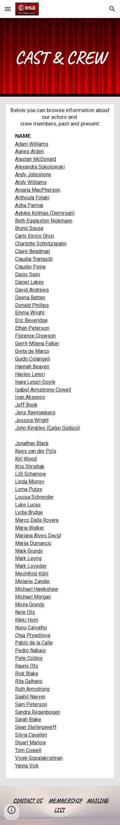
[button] (7, 9)
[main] (60, 57)
